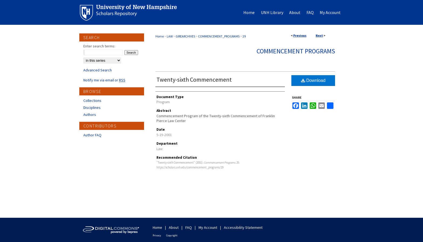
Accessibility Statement (243, 227)
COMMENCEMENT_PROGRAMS (219, 36)
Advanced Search (97, 70)
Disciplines (92, 107)
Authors (89, 114)
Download (313, 80)
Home (159, 36)
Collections (92, 100)
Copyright (172, 235)
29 (244, 36)
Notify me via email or (104, 80)
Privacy (157, 235)
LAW (170, 36)
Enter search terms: (99, 46)
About (174, 227)
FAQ (188, 227)
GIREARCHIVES (185, 36)
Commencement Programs (296, 51)
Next (319, 35)
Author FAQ (92, 135)
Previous (299, 35)
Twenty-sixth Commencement (194, 79)
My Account (208, 227)
